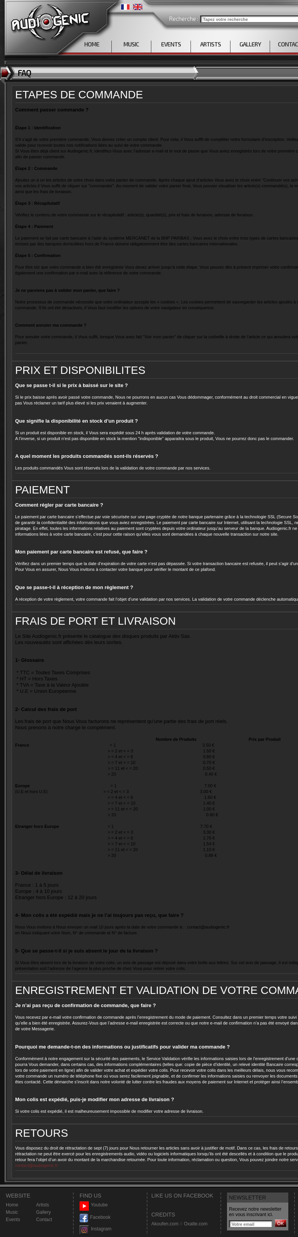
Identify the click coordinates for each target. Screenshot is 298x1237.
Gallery (43, 1212)
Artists (42, 1205)
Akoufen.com (164, 1224)
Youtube (94, 1205)
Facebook (95, 1217)
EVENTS (171, 44)
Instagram (95, 1229)
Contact (44, 1219)
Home (12, 1205)
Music (12, 1212)
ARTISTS (210, 44)
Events (13, 1219)
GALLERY (250, 44)
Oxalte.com (196, 1224)
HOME (91, 44)
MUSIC (131, 44)
